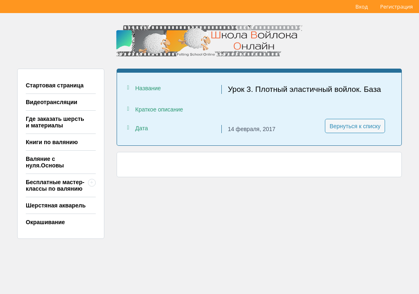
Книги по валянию (52, 142)
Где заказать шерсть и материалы (55, 122)
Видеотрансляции (51, 102)
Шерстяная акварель (56, 205)
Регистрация (396, 6)
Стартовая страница (54, 85)
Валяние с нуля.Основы (45, 162)
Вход (361, 6)
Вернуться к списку (355, 126)
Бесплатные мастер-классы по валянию (55, 185)
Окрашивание (45, 222)
